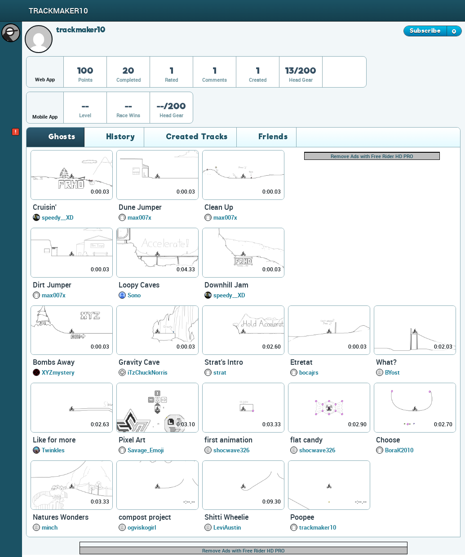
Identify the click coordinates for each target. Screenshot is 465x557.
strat (219, 372)
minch (50, 527)
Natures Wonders (61, 517)
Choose (388, 440)
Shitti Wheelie (226, 517)
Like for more (54, 440)
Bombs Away (54, 362)
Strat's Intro (223, 362)
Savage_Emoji (146, 450)
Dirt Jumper (52, 285)
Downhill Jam (226, 285)
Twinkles (53, 450)
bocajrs (309, 372)
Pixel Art (132, 440)
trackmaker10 (317, 527)
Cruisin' (45, 207)
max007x (139, 217)
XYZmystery (58, 372)
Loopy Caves (139, 285)
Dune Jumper (140, 207)
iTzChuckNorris (148, 372)
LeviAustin (227, 527)
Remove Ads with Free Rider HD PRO (372, 156)
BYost (392, 372)
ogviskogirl (142, 527)
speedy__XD (58, 217)
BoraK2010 (399, 450)
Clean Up (218, 207)
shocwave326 (231, 450)
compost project (145, 517)
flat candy (306, 440)
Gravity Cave (139, 362)
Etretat (301, 362)
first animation (228, 440)
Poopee (302, 517)
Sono (134, 295)
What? (386, 362)
